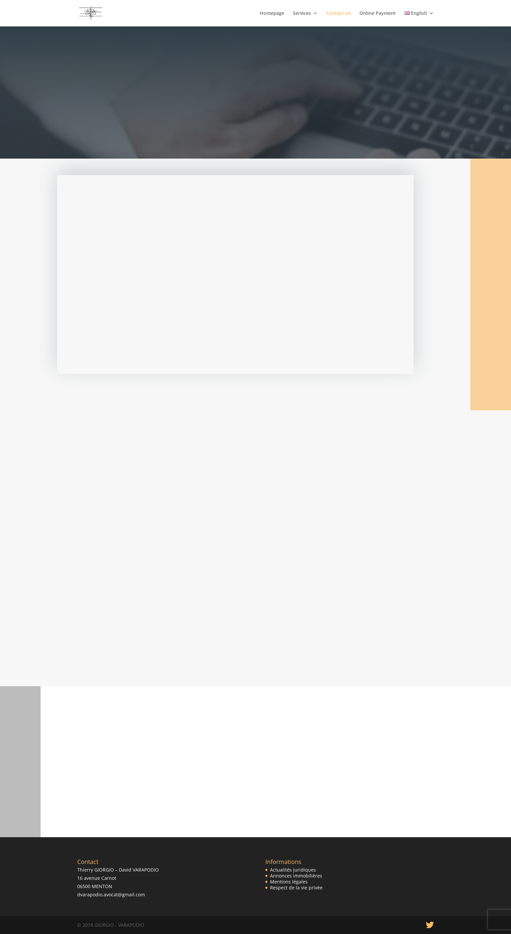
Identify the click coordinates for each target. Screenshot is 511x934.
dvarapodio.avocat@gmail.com (111, 894)
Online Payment (377, 13)
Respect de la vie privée (296, 887)
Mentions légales (289, 881)
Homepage (272, 13)
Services (302, 13)
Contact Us (338, 13)
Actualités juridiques (293, 870)
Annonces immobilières (296, 876)
